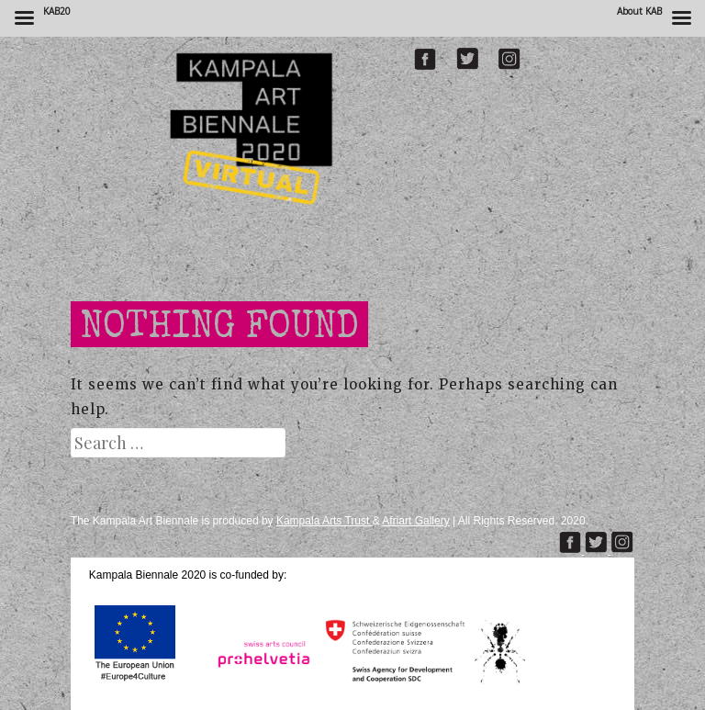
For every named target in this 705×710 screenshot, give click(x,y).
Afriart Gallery (415, 520)
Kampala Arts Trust (324, 520)
